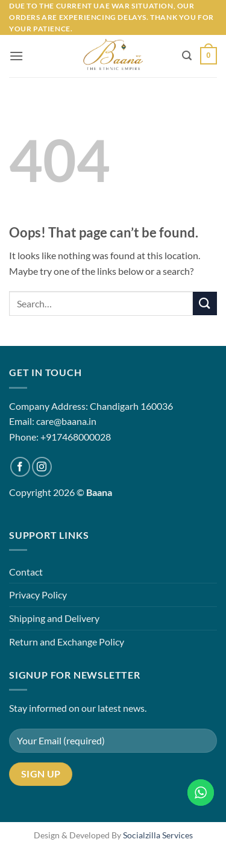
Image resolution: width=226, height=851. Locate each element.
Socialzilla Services (158, 835)
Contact (26, 571)
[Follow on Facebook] (20, 467)
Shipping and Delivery (54, 618)
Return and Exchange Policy (66, 641)
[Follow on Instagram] (42, 467)
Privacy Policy (38, 594)
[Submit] (205, 303)
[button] (16, 56)
